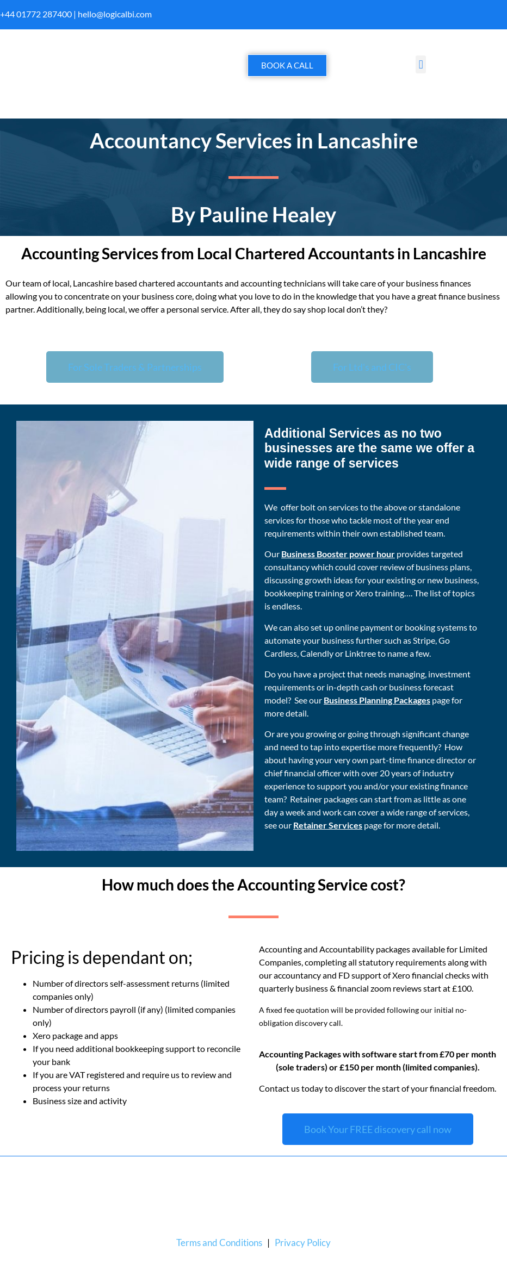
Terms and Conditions (219, 1242)
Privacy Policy (303, 1242)
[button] (421, 64)
